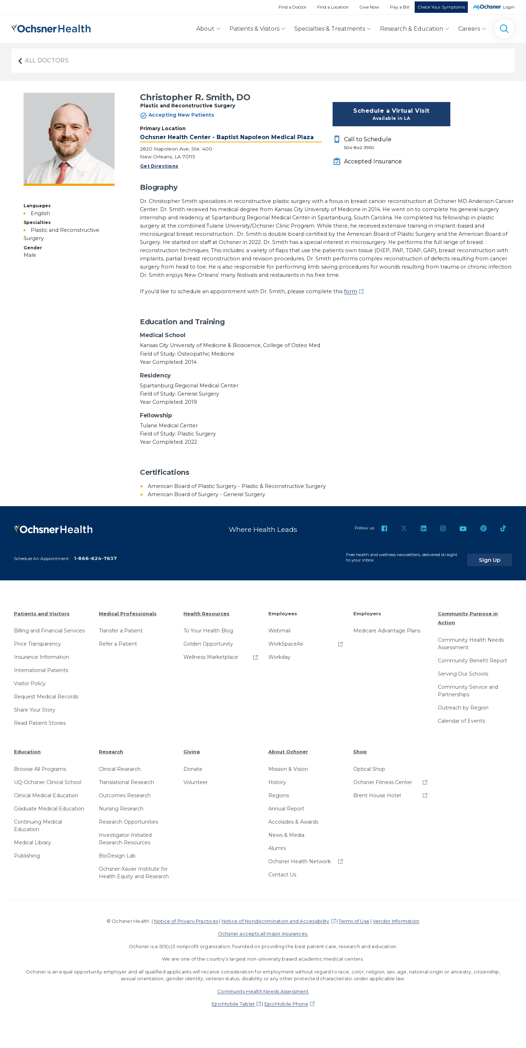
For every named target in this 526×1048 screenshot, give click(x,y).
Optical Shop (369, 763)
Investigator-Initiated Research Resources (125, 833)
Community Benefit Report (472, 655)
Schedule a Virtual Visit (391, 114)
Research (111, 746)
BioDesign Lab (117, 850)
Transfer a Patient (121, 625)
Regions (278, 790)
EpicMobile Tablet (233, 998)
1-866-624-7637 (95, 553)
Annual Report (286, 803)
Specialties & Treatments (329, 28)
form (350, 291)
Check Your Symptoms (441, 7)
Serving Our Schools (463, 668)
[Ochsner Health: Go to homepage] (51, 27)
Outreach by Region (463, 702)
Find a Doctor (293, 7)
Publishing (27, 850)
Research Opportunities (128, 816)
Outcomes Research (125, 790)
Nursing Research (121, 803)
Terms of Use (354, 916)
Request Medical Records (46, 691)
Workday (279, 651)
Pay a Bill (399, 7)
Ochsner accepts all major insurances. (263, 928)
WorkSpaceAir (285, 638)
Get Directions (159, 166)
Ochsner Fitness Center (382, 777)
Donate (192, 763)
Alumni (277, 843)
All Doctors (43, 60)
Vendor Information (396, 916)
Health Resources (206, 608)
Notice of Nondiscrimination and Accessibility (275, 916)
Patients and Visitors (42, 608)
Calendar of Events (461, 715)
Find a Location (333, 7)
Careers (469, 28)
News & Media (286, 829)
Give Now (369, 7)
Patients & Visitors (254, 28)
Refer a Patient (118, 638)
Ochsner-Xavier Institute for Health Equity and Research (134, 867)
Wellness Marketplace (210, 651)
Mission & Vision (288, 763)
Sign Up (498, 554)
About (205, 28)
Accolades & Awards (293, 816)
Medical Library (32, 837)
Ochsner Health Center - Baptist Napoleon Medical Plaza (227, 137)
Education (27, 746)
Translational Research (126, 777)
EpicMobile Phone (286, 998)
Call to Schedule (397, 143)
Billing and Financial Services (49, 625)
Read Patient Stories (40, 717)
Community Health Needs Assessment (471, 638)
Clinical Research (120, 763)
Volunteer (195, 777)
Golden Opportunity (208, 638)
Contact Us (282, 869)
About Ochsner (288, 746)
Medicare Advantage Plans (386, 625)
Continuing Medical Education (38, 820)
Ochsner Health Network (299, 856)
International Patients (41, 665)
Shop (360, 746)
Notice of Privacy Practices (186, 916)
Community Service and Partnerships (468, 685)
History (277, 777)
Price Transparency (37, 638)
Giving (191, 746)
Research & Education (411, 28)
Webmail (279, 625)
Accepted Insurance (373, 161)
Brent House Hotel (377, 790)
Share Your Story (34, 704)
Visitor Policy (30, 678)
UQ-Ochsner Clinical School (47, 777)
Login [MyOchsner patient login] (509, 7)
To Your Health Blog (208, 625)
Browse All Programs (40, 763)
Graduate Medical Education (49, 803)
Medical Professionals (128, 608)
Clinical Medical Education (46, 790)
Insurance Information (41, 651)
